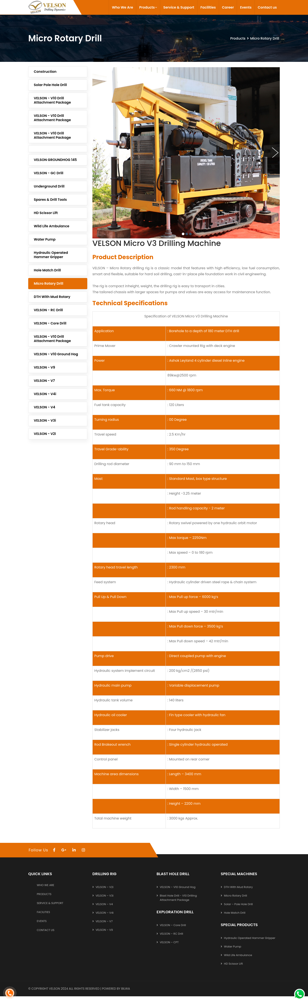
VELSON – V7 (104, 921)
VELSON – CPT (169, 942)
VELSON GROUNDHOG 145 (55, 159)
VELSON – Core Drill (173, 925)
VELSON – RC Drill (171, 934)
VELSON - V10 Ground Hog (56, 354)
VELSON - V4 (44, 407)
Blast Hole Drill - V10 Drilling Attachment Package (178, 898)
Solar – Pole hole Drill (238, 904)
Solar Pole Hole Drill (50, 84)
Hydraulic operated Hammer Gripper (51, 254)
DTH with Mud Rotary (52, 296)
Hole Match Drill (47, 270)
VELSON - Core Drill (50, 323)
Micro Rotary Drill (48, 283)
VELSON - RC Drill (48, 310)
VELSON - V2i (45, 433)
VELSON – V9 (104, 930)
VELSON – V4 (104, 904)
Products (148, 7)
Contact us (267, 7)
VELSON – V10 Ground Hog (177, 887)
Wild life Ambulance (51, 226)
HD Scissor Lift (46, 212)
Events (245, 7)
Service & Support (178, 7)
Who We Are (122, 7)
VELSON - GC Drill (48, 173)
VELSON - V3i (45, 420)
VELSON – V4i (105, 913)
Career (228, 7)
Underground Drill (49, 186)
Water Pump (45, 239)
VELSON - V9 (44, 367)
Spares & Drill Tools (50, 199)
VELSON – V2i (104, 887)
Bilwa (125, 988)
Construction (45, 71)
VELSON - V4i (45, 393)
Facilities (208, 7)
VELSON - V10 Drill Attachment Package (52, 100)
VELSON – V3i (104, 896)
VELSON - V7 (44, 380)
